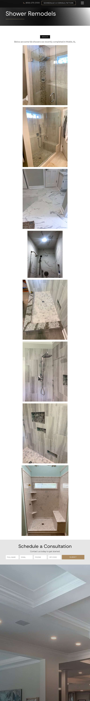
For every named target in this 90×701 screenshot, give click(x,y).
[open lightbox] (45, 75)
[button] (80, 3)
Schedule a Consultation (58, 3)
